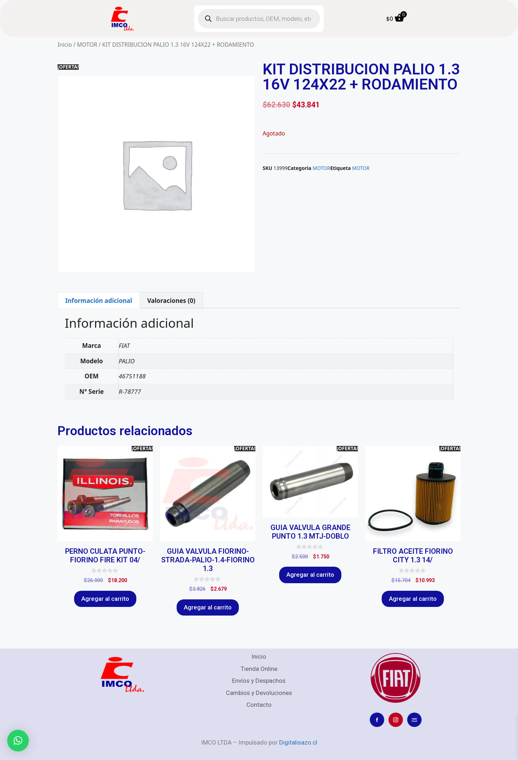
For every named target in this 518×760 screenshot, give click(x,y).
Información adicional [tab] (98, 300)
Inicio (65, 45)
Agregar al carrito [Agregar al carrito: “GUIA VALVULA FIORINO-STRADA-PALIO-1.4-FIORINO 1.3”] (208, 607)
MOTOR (87, 45)
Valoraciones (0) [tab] (171, 300)
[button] (18, 740)
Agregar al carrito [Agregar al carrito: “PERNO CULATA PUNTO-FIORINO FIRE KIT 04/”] (105, 598)
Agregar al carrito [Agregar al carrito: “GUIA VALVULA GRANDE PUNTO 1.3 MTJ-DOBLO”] (310, 574)
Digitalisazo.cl (298, 742)
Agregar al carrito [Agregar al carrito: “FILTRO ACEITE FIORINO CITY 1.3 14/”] (413, 598)
